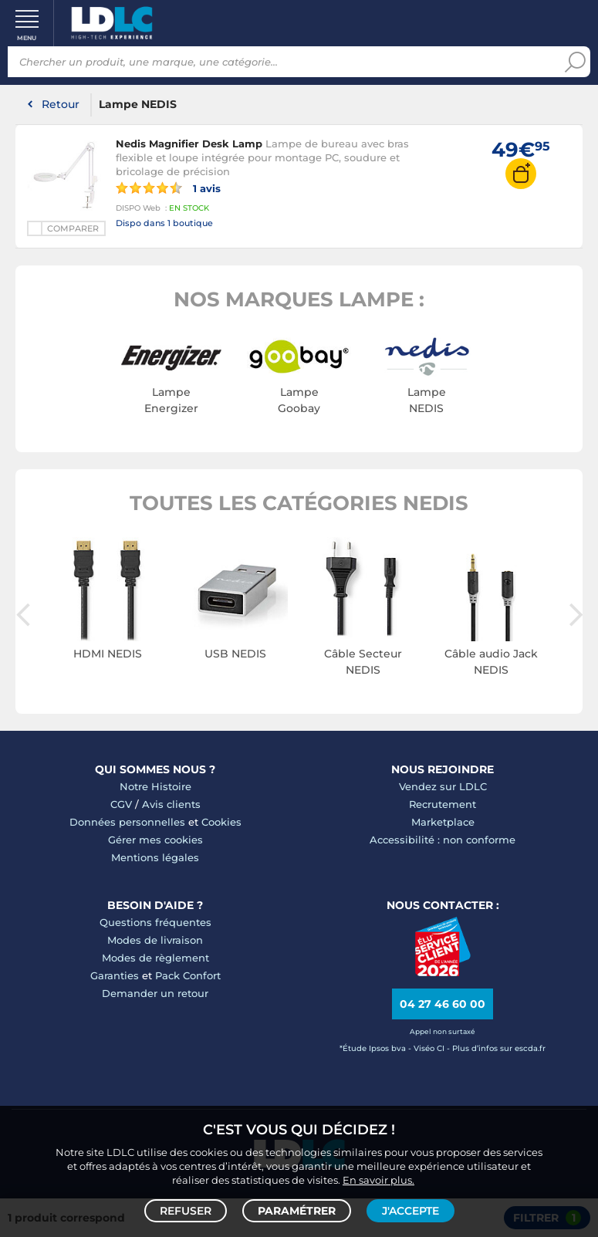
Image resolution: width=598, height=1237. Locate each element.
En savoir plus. (378, 1180)
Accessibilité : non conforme (442, 839)
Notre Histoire (155, 786)
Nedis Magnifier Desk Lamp (189, 143)
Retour (60, 104)
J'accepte (410, 1211)
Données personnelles (127, 822)
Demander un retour (155, 993)
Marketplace (443, 822)
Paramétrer (297, 1211)
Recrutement (442, 804)
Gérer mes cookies (155, 839)
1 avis (168, 187)
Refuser (185, 1211)
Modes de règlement (155, 957)
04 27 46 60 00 (442, 1004)
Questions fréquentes (155, 922)
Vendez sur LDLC (443, 786)
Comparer (73, 228)
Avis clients (171, 804)
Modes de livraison (155, 940)
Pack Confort (188, 975)
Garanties (114, 975)
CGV (121, 804)
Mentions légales (155, 857)
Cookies (221, 822)
